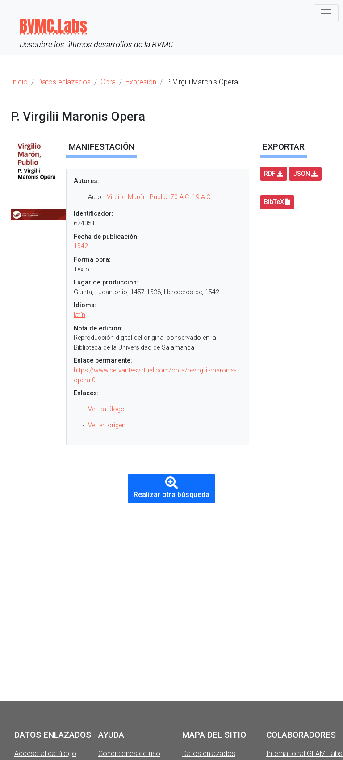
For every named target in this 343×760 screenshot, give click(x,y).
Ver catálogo (106, 409)
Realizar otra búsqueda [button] (171, 488)
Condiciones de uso (129, 753)
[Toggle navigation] (326, 13)
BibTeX (277, 201)
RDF (273, 173)
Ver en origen (106, 425)
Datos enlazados (208, 753)
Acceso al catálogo (45, 753)
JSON (305, 173)
